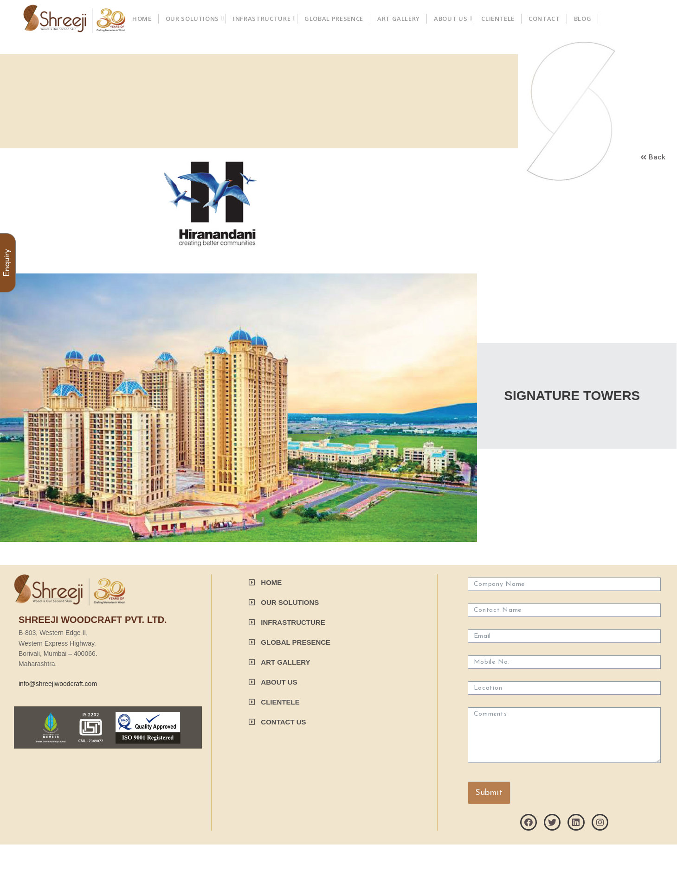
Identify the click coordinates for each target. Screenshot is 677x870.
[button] (653, 157)
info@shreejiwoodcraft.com (58, 683)
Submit (489, 792)
